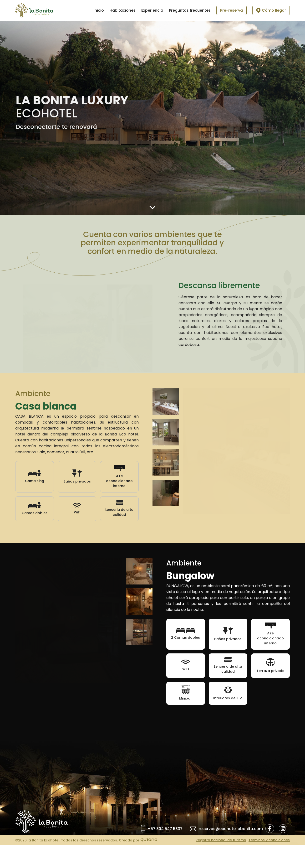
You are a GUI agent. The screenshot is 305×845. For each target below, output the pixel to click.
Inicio (99, 10)
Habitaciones (123, 10)
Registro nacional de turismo (221, 840)
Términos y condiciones (269, 840)
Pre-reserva (231, 10)
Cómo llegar (271, 10)
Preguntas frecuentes (190, 10)
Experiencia (152, 10)
